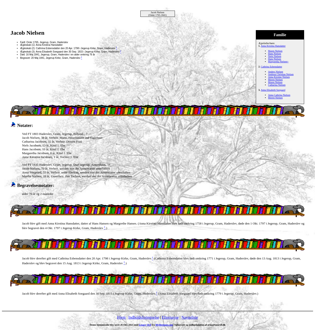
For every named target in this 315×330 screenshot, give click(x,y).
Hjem (121, 317)
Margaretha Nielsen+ (278, 61)
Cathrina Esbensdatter (271, 66)
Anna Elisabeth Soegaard (273, 90)
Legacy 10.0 (145, 324)
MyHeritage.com (164, 324)
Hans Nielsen (274, 53)
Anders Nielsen (275, 71)
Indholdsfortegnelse (143, 317)
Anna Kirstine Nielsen (279, 77)
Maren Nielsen (275, 51)
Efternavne (170, 317)
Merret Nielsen (275, 79)
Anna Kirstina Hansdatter (273, 46)
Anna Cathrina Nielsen (279, 95)
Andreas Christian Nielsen (281, 74)
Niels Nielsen (274, 56)
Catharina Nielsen (277, 85)
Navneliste (189, 317)
